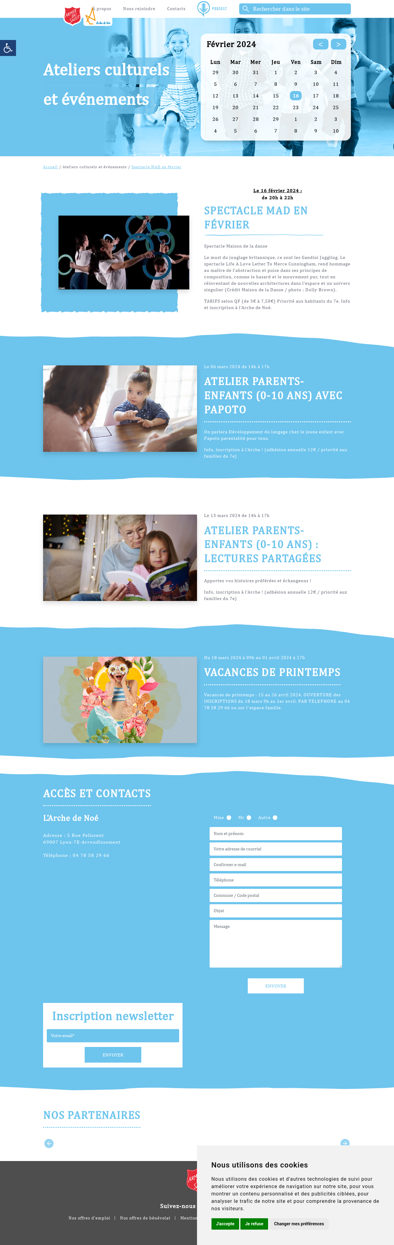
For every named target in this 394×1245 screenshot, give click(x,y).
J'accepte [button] (225, 1223)
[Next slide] (345, 1143)
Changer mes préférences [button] (299, 1223)
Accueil (50, 166)
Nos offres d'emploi (89, 1217)
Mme (219, 817)
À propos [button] (101, 8)
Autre (264, 817)
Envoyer (113, 1054)
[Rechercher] (295, 8)
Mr (241, 817)
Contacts (176, 8)
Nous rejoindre (139, 8)
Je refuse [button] (254, 1223)
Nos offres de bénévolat (145, 1217)
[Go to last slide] (49, 1143)
